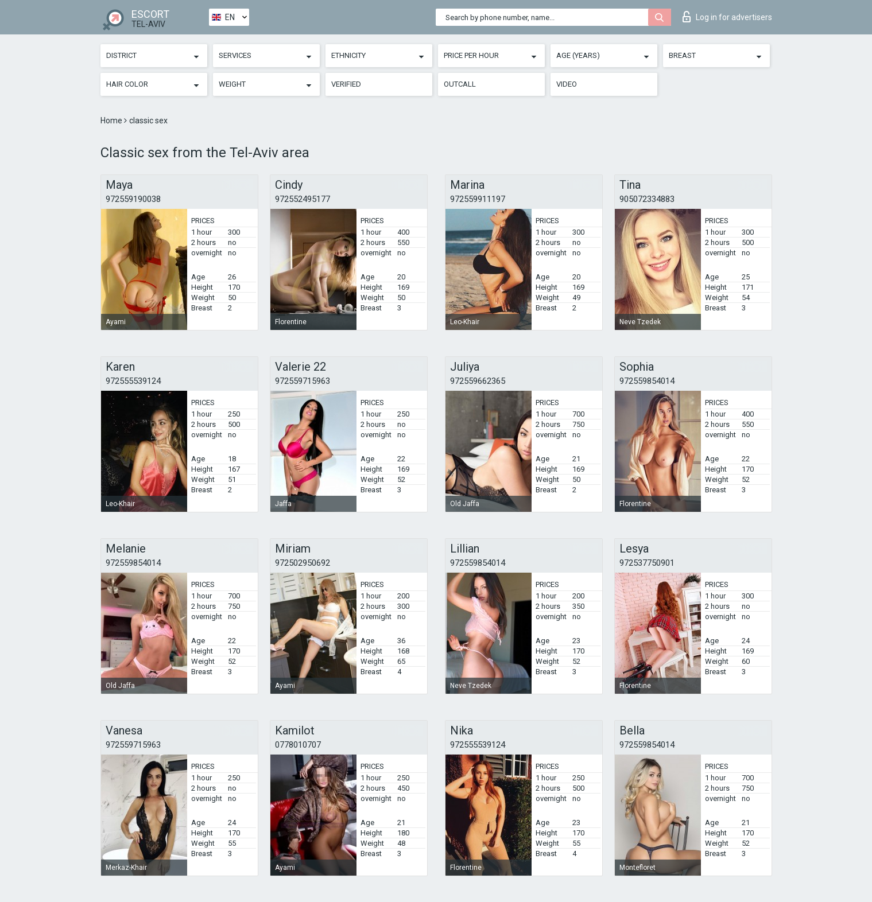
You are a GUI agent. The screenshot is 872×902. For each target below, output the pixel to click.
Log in (727, 16)
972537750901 (647, 563)
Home (112, 120)
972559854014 (647, 381)
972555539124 (133, 381)
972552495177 (302, 199)
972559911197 (477, 199)
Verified (346, 84)
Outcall (460, 84)
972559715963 (302, 381)
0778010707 (298, 745)
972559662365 (477, 381)
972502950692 (302, 563)
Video (566, 84)
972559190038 (133, 199)
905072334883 (647, 199)
